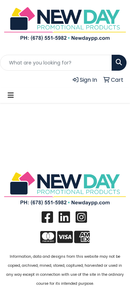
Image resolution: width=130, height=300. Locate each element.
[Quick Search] (56, 63)
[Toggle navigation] (10, 95)
